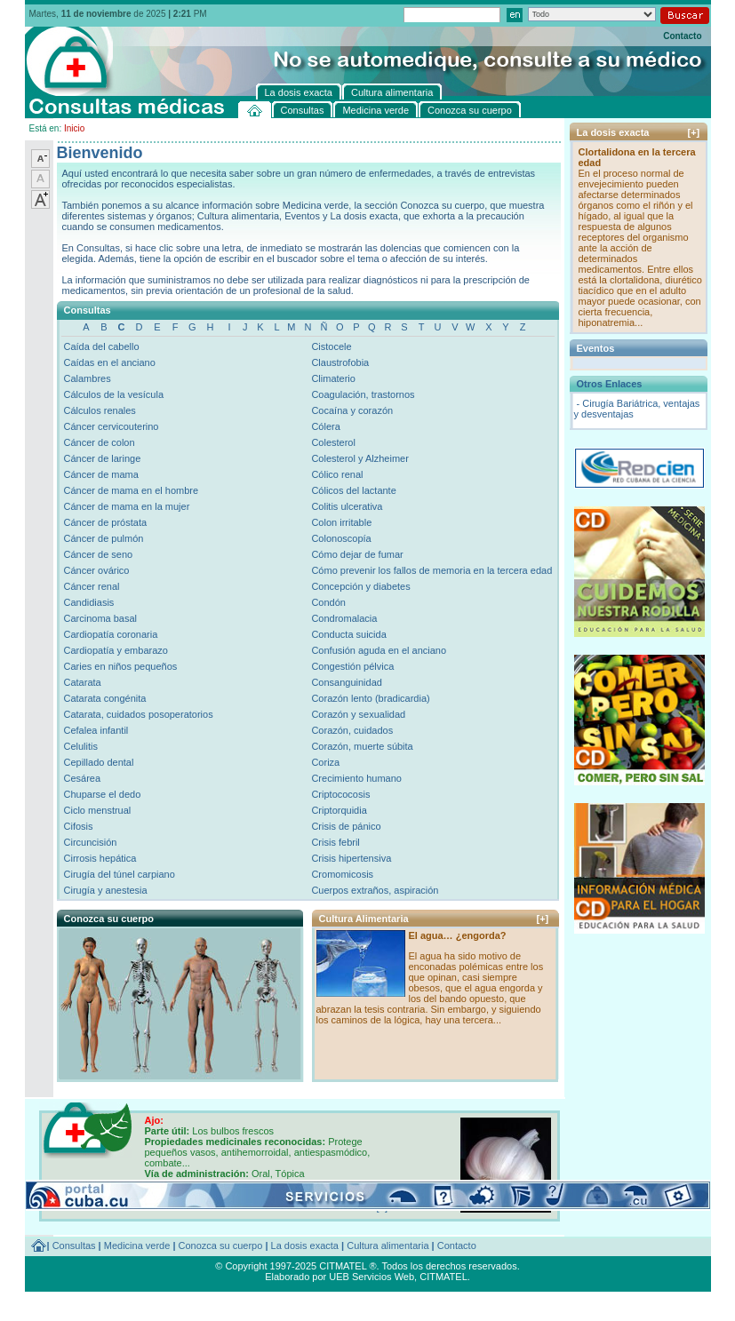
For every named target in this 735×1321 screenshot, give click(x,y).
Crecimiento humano (356, 778)
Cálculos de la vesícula (114, 394)
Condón (328, 602)
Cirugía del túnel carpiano (119, 874)
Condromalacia (344, 618)
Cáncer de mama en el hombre (131, 490)
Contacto (682, 36)
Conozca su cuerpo (221, 1245)
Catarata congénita (105, 698)
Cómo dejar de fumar (357, 554)
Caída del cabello (102, 346)
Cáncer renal (92, 586)
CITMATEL (443, 1276)
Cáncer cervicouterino (111, 426)
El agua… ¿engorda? (458, 935)
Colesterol (333, 442)
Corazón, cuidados (352, 730)
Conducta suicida (348, 634)
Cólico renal (337, 474)
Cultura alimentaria (387, 1245)
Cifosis (78, 826)
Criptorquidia (338, 810)
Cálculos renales (100, 410)
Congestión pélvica (352, 666)
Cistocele (331, 346)
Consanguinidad (346, 682)
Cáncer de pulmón (104, 538)
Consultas (74, 1245)
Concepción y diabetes (360, 586)
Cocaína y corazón (352, 410)
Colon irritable (341, 522)
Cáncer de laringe (102, 458)
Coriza (325, 762)
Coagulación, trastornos (362, 394)
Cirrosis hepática (100, 858)
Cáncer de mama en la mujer (127, 506)
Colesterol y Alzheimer (359, 458)
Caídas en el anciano (110, 362)
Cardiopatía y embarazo (116, 650)
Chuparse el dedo (102, 794)
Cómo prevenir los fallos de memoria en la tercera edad (431, 570)
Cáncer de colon (99, 442)
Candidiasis (89, 602)
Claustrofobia (340, 362)
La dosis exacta (305, 1245)
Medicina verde (137, 1245)
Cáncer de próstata (106, 522)
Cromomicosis (342, 874)
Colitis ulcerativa (346, 506)
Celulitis (81, 746)
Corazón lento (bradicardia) (370, 698)
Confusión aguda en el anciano (378, 650)
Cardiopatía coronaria (111, 634)
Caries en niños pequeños (121, 666)
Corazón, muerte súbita (361, 746)
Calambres (87, 378)
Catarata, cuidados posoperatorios (138, 714)
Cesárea (82, 778)
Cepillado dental (99, 762)
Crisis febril (335, 842)
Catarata (82, 682)
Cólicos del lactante (353, 490)
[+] (543, 918)
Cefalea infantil (96, 730)
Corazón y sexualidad (358, 714)
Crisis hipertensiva (351, 858)
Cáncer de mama (101, 474)
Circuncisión (90, 842)
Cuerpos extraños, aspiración (374, 890)
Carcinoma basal (101, 618)
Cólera (325, 426)
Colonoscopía (341, 538)
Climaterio (333, 378)
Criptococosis (340, 794)
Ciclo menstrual (98, 810)
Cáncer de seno (98, 554)
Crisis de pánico (345, 826)
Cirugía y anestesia (106, 890)
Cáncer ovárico (97, 570)
